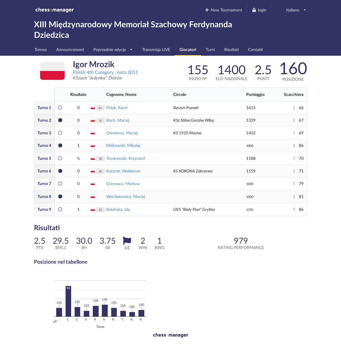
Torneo (41, 49)
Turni (210, 49)
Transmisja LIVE (156, 49)
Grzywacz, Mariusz (123, 183)
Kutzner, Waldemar (123, 170)
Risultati (231, 49)
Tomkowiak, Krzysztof (125, 158)
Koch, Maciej (117, 120)
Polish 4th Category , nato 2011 (105, 72)
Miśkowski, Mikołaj (123, 145)
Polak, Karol (116, 107)
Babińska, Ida (118, 209)
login (258, 9)
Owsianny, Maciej (122, 132)
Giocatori (187, 49)
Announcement (70, 49)
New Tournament (223, 9)
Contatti (255, 49)
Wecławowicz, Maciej (125, 196)
